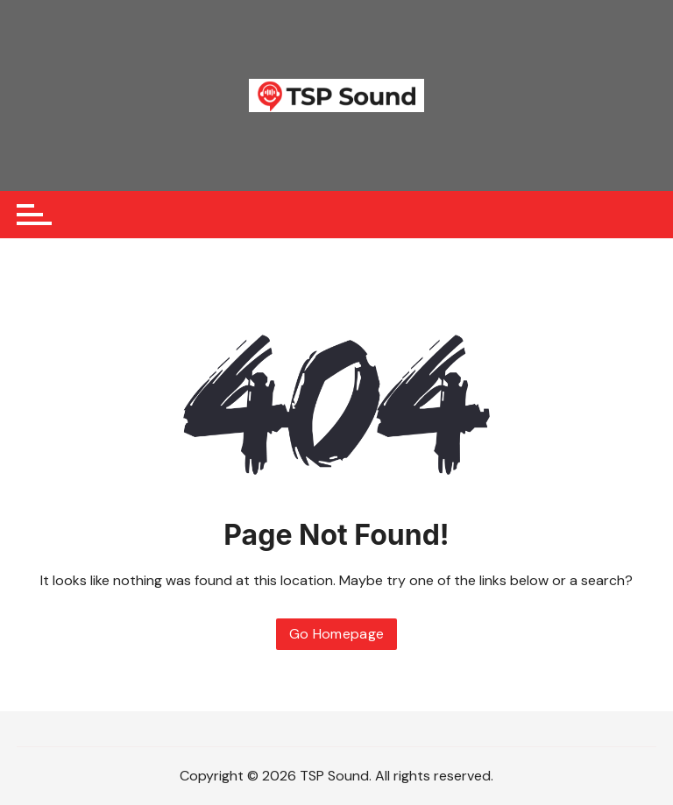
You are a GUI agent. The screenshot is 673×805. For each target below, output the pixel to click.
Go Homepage (337, 634)
